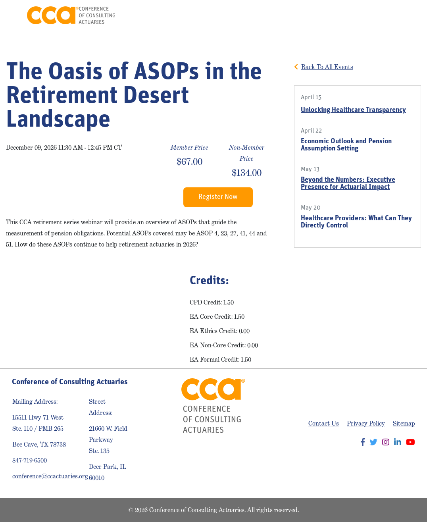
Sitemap (404, 423)
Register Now (218, 197)
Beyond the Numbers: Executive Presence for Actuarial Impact (348, 183)
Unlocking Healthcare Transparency (353, 110)
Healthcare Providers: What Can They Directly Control (356, 222)
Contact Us (323, 423)
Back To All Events (327, 67)
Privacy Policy (366, 423)
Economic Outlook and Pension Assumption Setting (346, 145)
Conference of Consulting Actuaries (71, 15)
